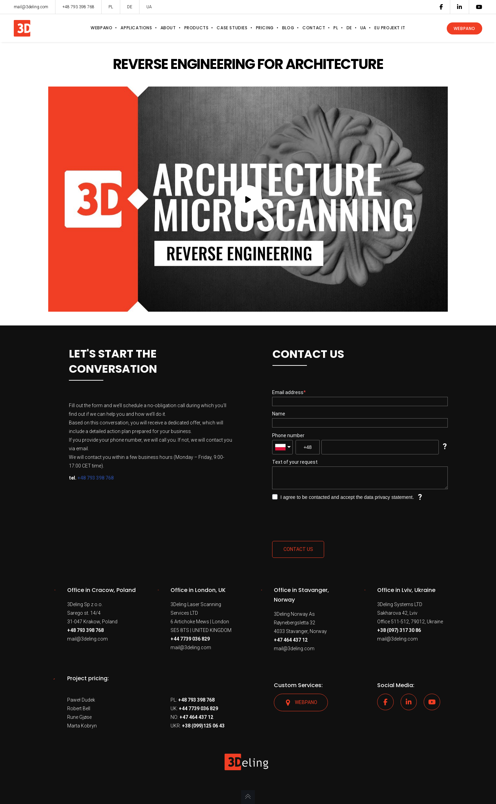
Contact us (298, 549)
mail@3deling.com (87, 639)
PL (110, 6)
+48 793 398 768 (96, 478)
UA (149, 6)
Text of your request (295, 462)
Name (278, 413)
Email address (287, 392)
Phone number (288, 435)
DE (129, 6)
